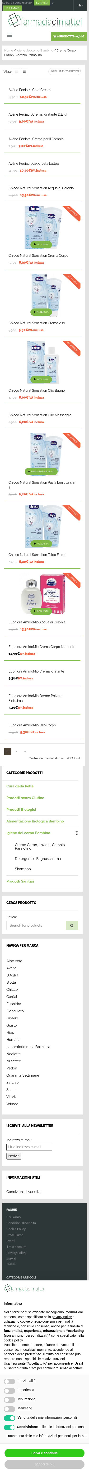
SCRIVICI (42, 2)
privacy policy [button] (62, 1317)
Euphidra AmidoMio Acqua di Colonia (37, 622)
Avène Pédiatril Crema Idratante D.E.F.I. (38, 114)
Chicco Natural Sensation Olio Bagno (37, 390)
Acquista (42, 244)
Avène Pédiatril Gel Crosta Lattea (34, 163)
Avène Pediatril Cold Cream (30, 90)
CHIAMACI (12, 8)
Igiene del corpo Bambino (34, 50)
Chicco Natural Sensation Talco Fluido (37, 555)
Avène (11, 968)
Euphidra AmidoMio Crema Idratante (36, 671)
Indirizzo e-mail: (19, 1140)
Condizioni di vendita (23, 1192)
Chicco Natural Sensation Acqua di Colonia (41, 188)
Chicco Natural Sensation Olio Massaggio (40, 415)
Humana (13, 1039)
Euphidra (13, 1004)
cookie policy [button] (13, 1340)
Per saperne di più (42, 471)
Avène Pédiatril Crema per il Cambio (36, 139)
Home (8, 50)
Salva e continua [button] (44, 1453)
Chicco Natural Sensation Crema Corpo (38, 255)
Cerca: (11, 917)
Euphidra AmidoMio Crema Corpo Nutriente (42, 647)
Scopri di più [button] (44, 1464)
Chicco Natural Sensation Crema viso (37, 323)
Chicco (12, 989)
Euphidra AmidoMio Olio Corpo (32, 725)
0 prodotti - (68, 36)
